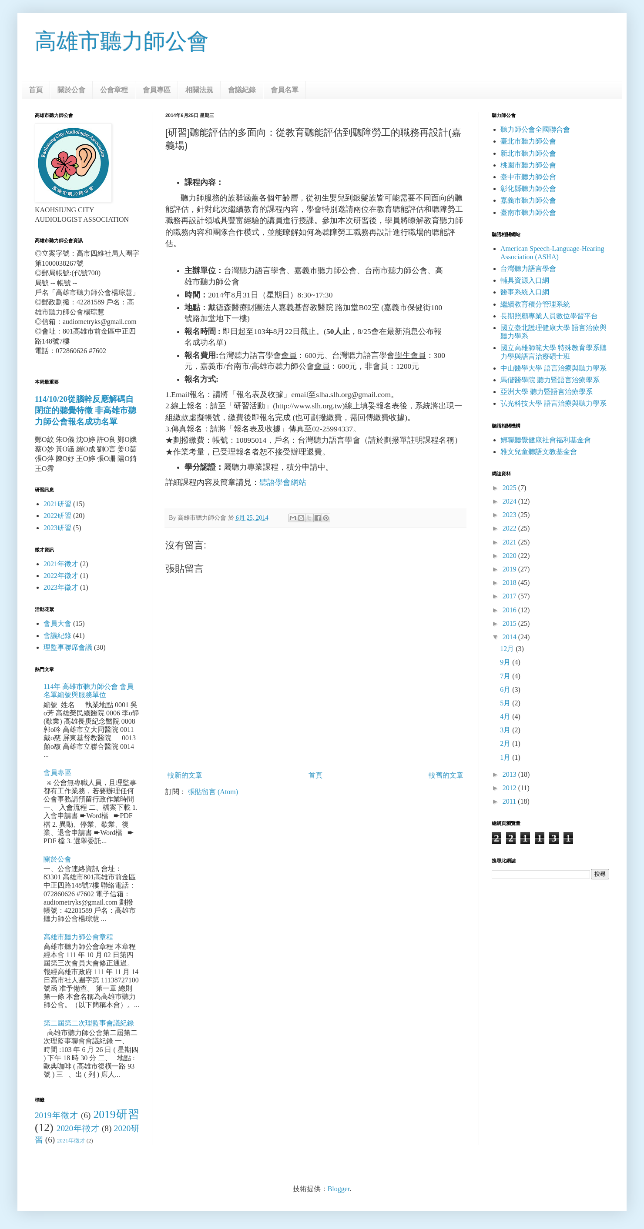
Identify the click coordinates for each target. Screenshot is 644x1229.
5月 (506, 703)
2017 (510, 596)
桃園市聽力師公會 (528, 165)
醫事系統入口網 (524, 292)
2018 (510, 582)
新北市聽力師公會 (528, 153)
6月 (506, 689)
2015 (510, 623)
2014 (510, 637)
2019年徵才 (56, 1115)
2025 (510, 487)
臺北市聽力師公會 (528, 141)
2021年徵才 (61, 564)
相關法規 (199, 90)
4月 (506, 716)
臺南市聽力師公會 (528, 212)
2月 (506, 743)
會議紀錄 (242, 90)
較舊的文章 (446, 775)
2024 (510, 501)
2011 (510, 801)
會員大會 (57, 623)
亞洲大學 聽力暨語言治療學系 (546, 391)
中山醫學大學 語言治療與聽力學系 (553, 368)
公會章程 (114, 90)
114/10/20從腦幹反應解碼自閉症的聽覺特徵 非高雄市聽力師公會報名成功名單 (85, 410)
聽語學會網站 (282, 482)
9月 (506, 662)
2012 (510, 788)
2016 (510, 610)
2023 (510, 514)
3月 (506, 730)
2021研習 (57, 504)
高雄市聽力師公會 (122, 41)
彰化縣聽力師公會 (528, 188)
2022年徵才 (61, 575)
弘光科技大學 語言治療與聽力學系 (553, 403)
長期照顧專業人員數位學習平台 (549, 316)
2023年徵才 (61, 587)
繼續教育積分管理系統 (535, 304)
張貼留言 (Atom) (213, 791)
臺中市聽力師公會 (528, 176)
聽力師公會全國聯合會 (535, 129)
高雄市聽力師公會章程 (78, 937)
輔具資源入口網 (524, 280)
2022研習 (57, 515)
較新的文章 (185, 775)
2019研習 (116, 1114)
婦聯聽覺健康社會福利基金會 (545, 440)
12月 (508, 648)
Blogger (339, 1188)
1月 (506, 757)
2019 (510, 569)
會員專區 (157, 90)
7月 (506, 676)
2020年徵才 (78, 1128)
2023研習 (57, 527)
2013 (510, 774)
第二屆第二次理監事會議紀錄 (89, 1023)
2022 (510, 528)
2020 (510, 555)
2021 (510, 542)
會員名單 (285, 90)
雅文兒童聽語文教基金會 (538, 451)
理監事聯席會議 (68, 647)
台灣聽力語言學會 (528, 268)
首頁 (36, 90)
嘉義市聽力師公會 (528, 200)
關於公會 (71, 90)
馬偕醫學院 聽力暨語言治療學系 (550, 380)
